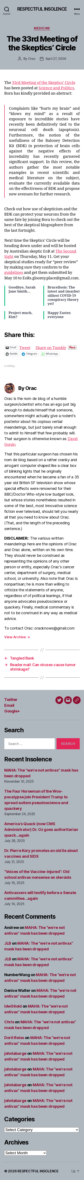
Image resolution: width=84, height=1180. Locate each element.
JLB (7, 943)
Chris (9, 1022)
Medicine (42, 28)
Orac (32, 59)
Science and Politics (56, 88)
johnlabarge (15, 1053)
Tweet (24, 347)
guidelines (13, 272)
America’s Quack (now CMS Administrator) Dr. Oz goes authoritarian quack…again (41, 829)
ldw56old (13, 1006)
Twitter (10, 699)
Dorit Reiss (14, 1037)
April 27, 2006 (56, 59)
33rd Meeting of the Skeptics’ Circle (43, 82)
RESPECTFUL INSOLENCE (42, 9)
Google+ (12, 711)
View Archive (17, 637)
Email (9, 705)
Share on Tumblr (51, 347)
